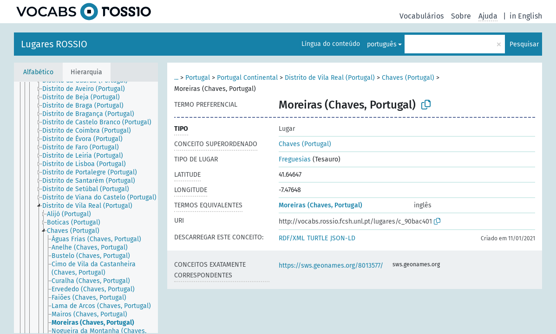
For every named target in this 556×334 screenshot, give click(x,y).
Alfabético (38, 72)
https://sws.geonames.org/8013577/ (331, 266)
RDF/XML (292, 238)
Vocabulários (421, 16)
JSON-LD (342, 238)
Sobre (461, 16)
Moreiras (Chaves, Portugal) (320, 205)
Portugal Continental (247, 78)
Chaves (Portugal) (408, 78)
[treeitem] (87, 89)
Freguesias (295, 159)
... (176, 78)
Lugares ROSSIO (54, 44)
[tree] (86, 207)
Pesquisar (524, 44)
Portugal (197, 78)
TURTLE (317, 238)
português (382, 44)
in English (526, 16)
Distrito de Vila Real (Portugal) (330, 78)
